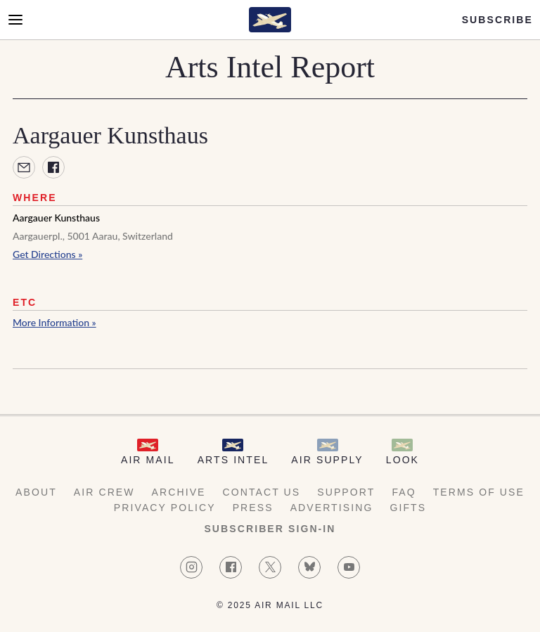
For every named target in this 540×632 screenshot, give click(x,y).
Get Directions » (47, 254)
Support (346, 492)
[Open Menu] (15, 19)
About (36, 492)
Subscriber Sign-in (269, 529)
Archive (179, 492)
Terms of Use (479, 492)
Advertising (331, 507)
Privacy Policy (165, 507)
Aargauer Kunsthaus (56, 218)
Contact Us (262, 492)
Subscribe (497, 20)
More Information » (54, 322)
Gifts (408, 507)
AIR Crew (104, 492)
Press (253, 507)
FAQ (404, 492)
